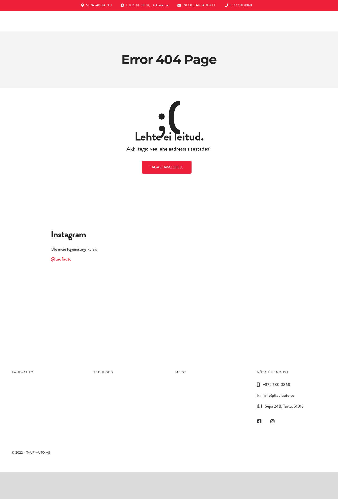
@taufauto (61, 258)
